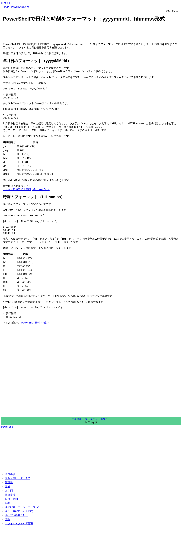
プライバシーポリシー (97, 429)
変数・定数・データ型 (17, 488)
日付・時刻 (11, 509)
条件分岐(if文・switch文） (20, 521)
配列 (7, 513)
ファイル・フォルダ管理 (19, 534)
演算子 (9, 492)
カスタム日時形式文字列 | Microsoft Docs (26, 193)
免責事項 (77, 429)
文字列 (9, 501)
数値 (7, 497)
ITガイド (6, 2)
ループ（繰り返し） (16, 525)
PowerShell (7, 437)
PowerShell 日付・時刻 (34, 333)
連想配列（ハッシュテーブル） (23, 517)
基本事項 (10, 484)
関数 (7, 529)
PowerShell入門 (20, 7)
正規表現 (10, 505)
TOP (6, 6)
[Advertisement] (91, 33)
